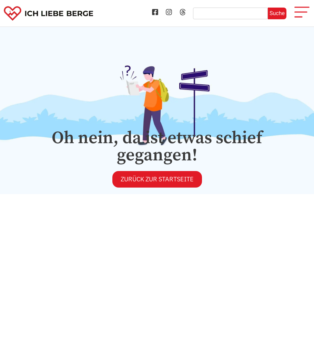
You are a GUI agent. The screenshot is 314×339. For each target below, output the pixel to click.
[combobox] (230, 13)
